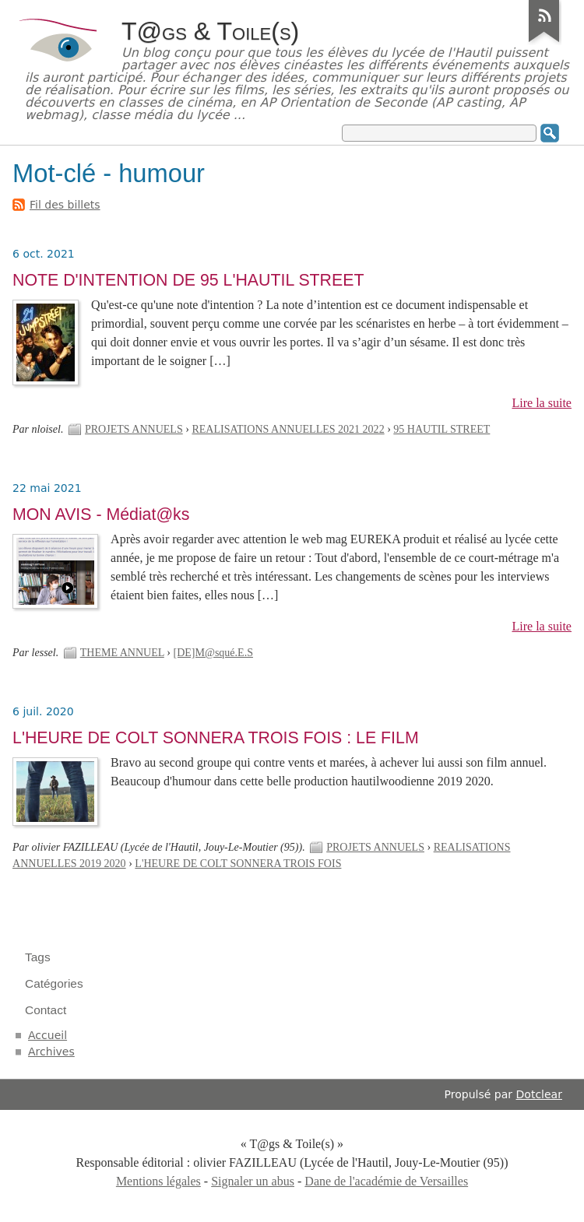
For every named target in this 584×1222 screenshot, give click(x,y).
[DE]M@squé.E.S (213, 652)
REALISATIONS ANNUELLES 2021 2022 (288, 429)
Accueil (47, 1035)
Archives (51, 1051)
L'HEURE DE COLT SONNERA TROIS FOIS (238, 863)
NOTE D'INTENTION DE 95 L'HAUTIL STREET (188, 280)
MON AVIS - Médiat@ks (100, 514)
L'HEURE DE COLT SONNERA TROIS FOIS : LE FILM (215, 738)
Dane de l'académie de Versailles (386, 1181)
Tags (38, 957)
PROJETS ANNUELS (134, 429)
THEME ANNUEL (122, 652)
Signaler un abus (252, 1181)
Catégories (54, 983)
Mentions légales (158, 1181)
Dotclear (539, 1094)
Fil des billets (65, 204)
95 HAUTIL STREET (441, 429)
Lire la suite (542, 402)
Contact (45, 1010)
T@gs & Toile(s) (210, 31)
